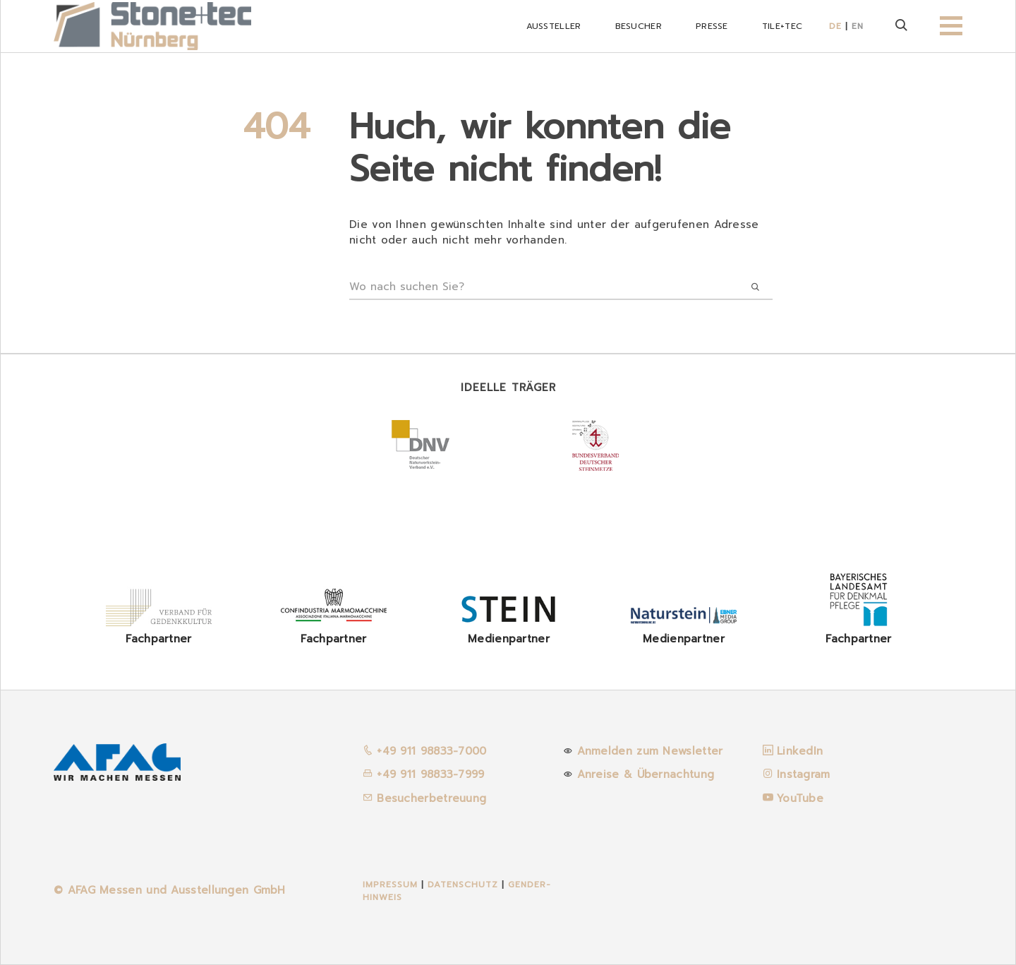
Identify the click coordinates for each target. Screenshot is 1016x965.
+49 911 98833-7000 (425, 751)
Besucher (638, 26)
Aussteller (553, 26)
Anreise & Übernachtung (646, 774)
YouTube (800, 798)
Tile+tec (782, 26)
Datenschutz (465, 884)
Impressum (390, 884)
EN (858, 26)
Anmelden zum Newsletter (650, 751)
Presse (712, 26)
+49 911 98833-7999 (424, 774)
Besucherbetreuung (424, 798)
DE (835, 26)
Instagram (803, 774)
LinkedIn (800, 751)
